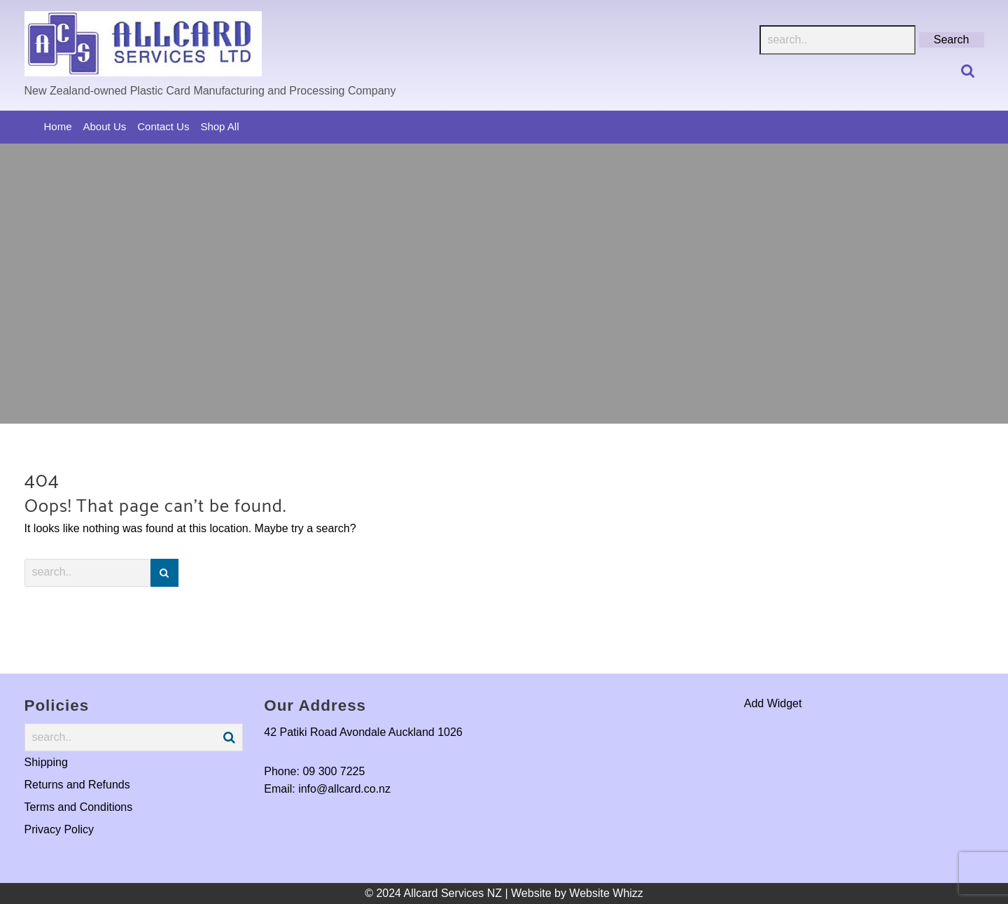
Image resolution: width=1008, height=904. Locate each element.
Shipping (46, 762)
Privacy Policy (59, 829)
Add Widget (773, 703)
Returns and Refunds (77, 785)
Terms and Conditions (78, 807)
